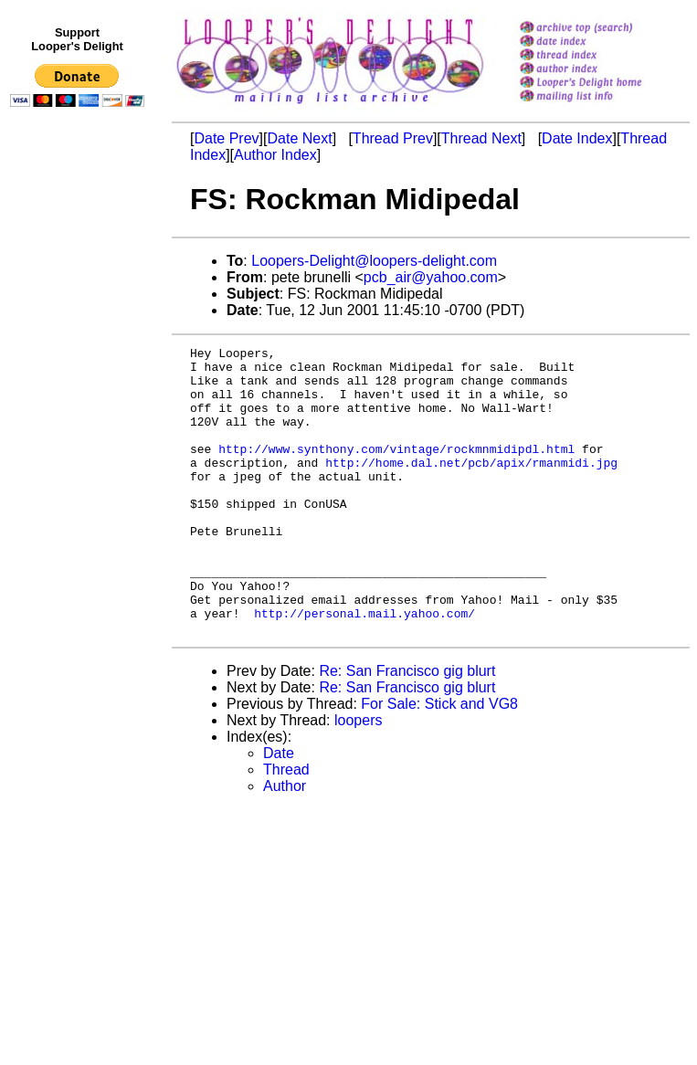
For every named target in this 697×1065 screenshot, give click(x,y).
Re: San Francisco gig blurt (407, 728)
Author (284, 843)
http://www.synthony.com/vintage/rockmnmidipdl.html (396, 470)
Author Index (275, 155)
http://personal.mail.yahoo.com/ (364, 667)
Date (278, 810)
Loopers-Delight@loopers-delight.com (374, 261)
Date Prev (226, 138)
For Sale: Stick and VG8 (439, 761)
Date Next (299, 138)
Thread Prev (393, 138)
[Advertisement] (80, 490)
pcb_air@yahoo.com (431, 277)
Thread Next (481, 138)
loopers (358, 778)
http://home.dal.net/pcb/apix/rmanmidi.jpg (471, 487)
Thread (286, 827)
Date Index (577, 138)
